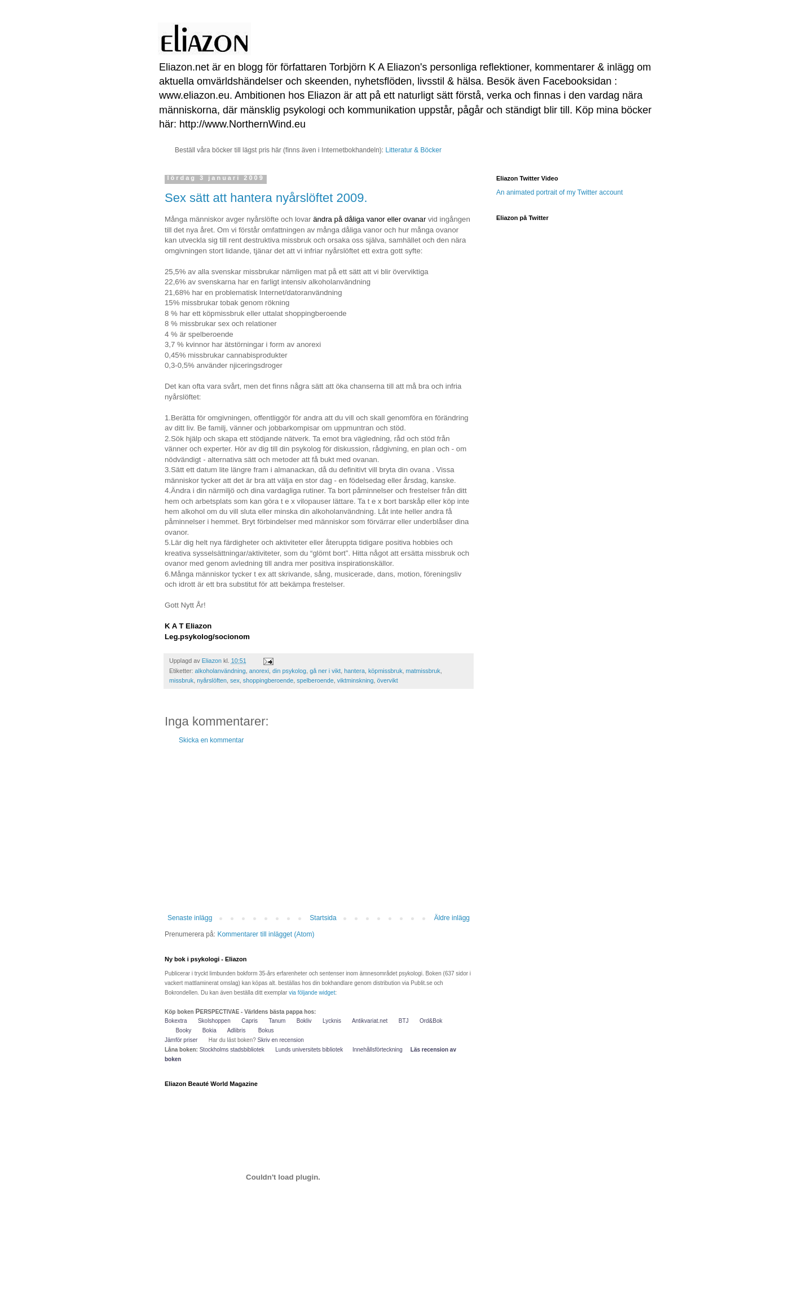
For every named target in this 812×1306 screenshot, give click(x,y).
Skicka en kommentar (211, 740)
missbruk (181, 680)
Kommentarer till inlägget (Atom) (265, 934)
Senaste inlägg (189, 918)
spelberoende (315, 680)
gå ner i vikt (325, 670)
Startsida (323, 918)
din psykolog (289, 670)
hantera (354, 670)
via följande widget (312, 993)
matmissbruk (423, 670)
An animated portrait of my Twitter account (559, 192)
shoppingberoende (268, 680)
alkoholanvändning (220, 670)
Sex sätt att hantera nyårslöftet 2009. (266, 198)
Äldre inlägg (452, 918)
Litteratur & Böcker (414, 150)
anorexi (259, 670)
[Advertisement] (318, 829)
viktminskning (355, 680)
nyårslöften (212, 680)
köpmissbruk (385, 670)
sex (235, 680)
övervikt (387, 680)
